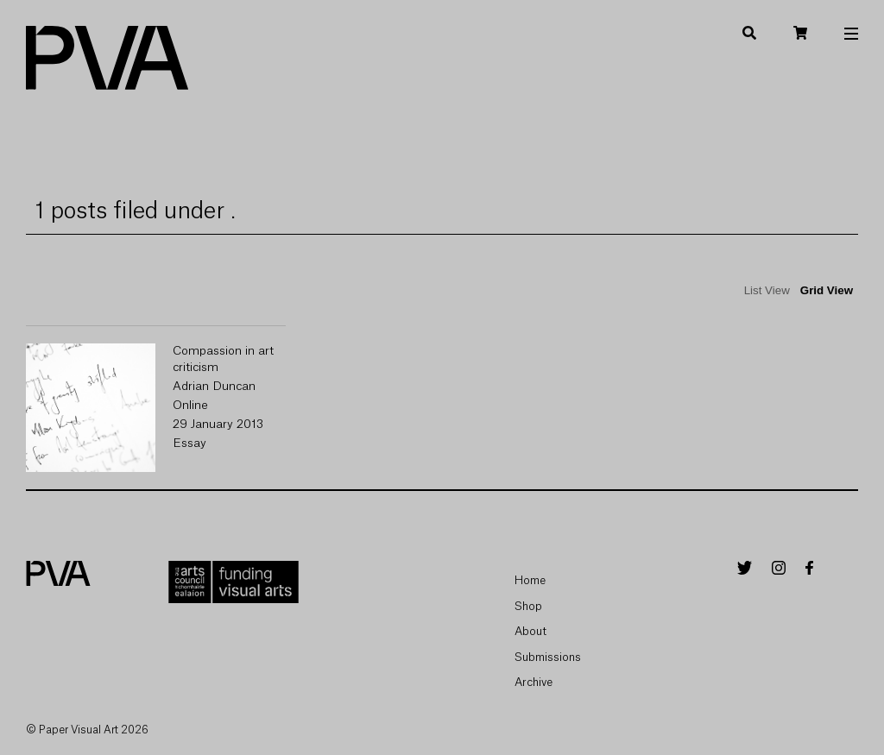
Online (190, 406)
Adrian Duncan (214, 387)
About (530, 631)
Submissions (548, 657)
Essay (189, 443)
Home (530, 580)
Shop (528, 606)
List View (767, 290)
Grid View (826, 290)
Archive (533, 682)
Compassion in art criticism (223, 359)
